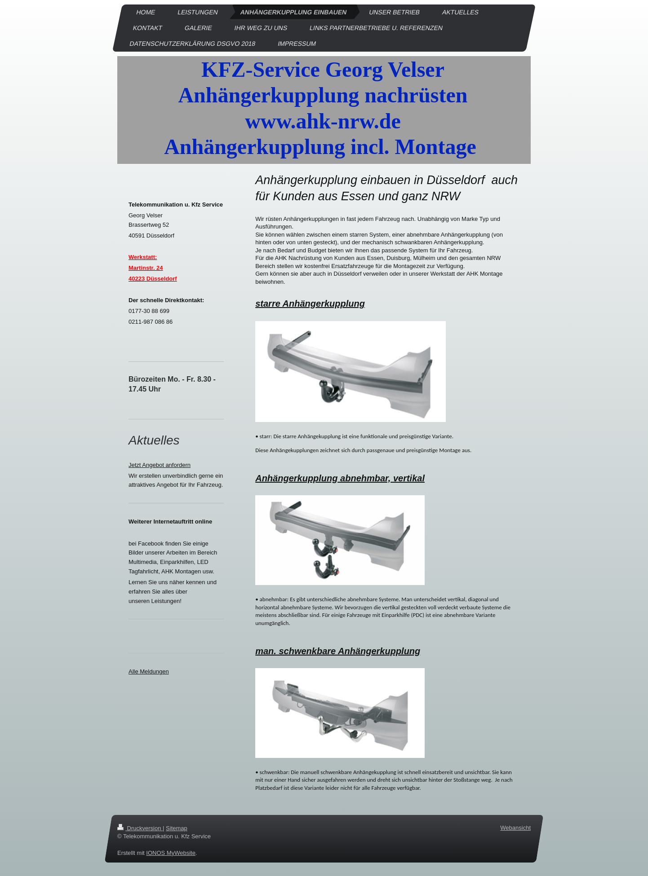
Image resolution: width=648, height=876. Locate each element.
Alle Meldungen (149, 671)
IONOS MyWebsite (170, 852)
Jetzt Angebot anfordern (160, 465)
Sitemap (176, 828)
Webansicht (515, 827)
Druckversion (140, 828)
